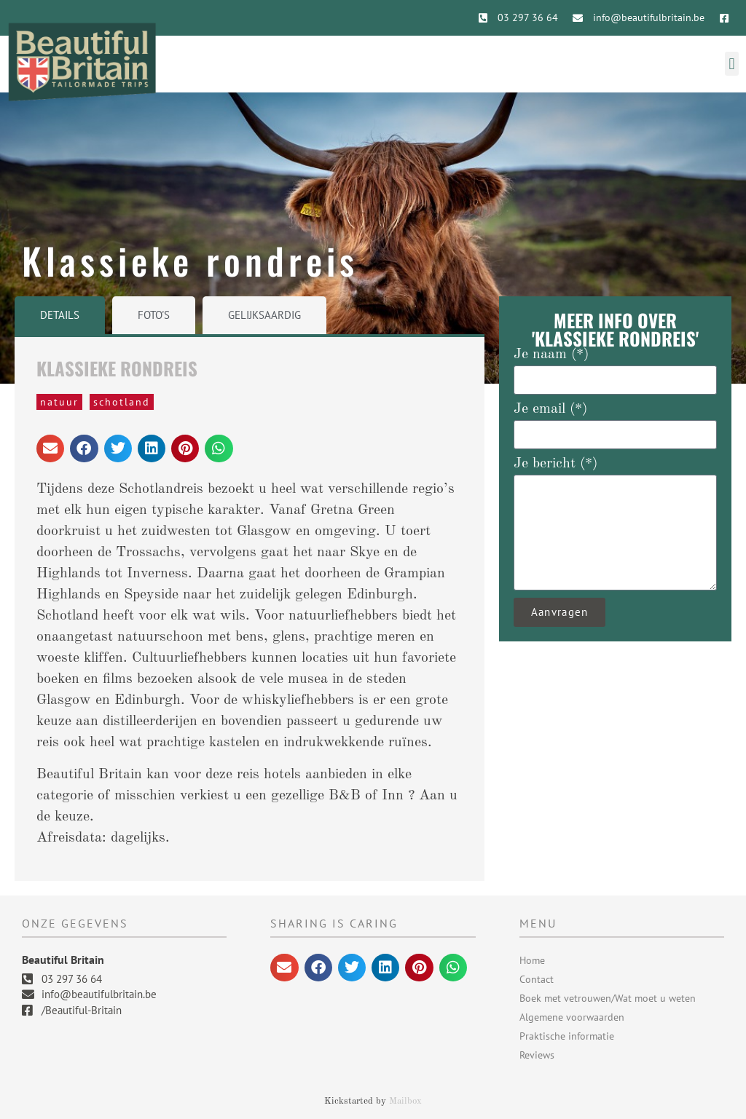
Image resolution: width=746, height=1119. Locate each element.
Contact (536, 979)
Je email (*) (550, 409)
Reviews (536, 1054)
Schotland (121, 401)
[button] (732, 64)
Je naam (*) (551, 354)
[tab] (60, 315)
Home (532, 960)
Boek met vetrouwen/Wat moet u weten (607, 998)
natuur (59, 401)
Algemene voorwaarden (571, 1017)
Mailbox (405, 1101)
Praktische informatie (566, 1036)
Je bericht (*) (555, 463)
